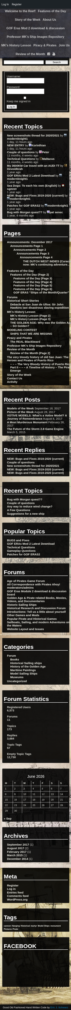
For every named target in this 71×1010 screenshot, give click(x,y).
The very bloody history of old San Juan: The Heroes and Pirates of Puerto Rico (38, 358)
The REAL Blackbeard (25, 341)
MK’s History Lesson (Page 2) (30, 315)
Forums (12, 297)
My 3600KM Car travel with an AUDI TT (33, 165)
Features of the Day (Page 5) (32, 285)
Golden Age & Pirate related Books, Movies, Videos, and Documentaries (37, 599)
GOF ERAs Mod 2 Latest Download (31, 175)
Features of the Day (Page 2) (29, 274)
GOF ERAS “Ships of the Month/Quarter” (41, 292)
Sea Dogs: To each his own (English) (32, 185)
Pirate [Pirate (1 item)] (15, 929)
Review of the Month (30, 54)
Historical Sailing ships (26, 663)
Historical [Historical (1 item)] (25, 926)
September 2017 (18, 844)
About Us (49, 19)
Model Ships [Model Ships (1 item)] (44, 926)
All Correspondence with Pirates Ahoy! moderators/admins (33, 586)
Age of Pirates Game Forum (26, 581)
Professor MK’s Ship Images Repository (35, 36)
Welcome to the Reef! (20, 11)
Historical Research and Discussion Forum (36, 608)
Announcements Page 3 (33, 253)
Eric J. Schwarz (59, 1007)
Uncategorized (17, 681)
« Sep (8, 818)
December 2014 (17, 858)
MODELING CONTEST (22, 329)
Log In (11, 106)
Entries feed (15, 892)
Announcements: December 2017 (29, 242)
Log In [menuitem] (5, 4)
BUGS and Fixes (18, 540)
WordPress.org (17, 899)
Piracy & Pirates (45, 45)
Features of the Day (52, 11)
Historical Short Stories (23, 300)
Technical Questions (21, 158)
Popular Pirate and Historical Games (32, 618)
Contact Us (14, 378)
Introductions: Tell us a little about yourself (36, 611)
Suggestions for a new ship (25, 513)
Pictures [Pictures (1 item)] (8, 929)
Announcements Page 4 (36, 257)
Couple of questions (21, 152)
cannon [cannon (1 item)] (7, 926)
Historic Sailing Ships (22, 604)
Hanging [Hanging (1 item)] (16, 926)
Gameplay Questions (21, 550)
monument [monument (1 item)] (55, 926)
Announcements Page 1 (26, 245)
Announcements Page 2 (29, 249)
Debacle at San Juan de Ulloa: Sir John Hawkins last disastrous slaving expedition (39, 306)
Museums (16, 677)
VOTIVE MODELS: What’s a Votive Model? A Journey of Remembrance (37, 417)
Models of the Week (20, 408)
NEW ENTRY (15, 145)
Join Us (64, 45)
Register (13, 885)
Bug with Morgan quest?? (24, 212)
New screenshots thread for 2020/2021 (33, 135)
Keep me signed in (18, 101)
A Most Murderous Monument (27, 422)
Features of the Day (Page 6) (32, 289)
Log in (11, 888)
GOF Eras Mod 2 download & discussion (35, 28)
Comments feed (18, 895)
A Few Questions (18, 510)
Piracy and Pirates (19, 337)
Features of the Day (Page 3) (32, 278)
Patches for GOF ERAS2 (23, 205)
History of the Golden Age (28, 666)
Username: (14, 76)
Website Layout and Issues (25, 629)
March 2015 (15, 855)
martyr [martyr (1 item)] (34, 926)
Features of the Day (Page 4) (32, 282)
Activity (12, 381)
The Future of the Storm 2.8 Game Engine (35, 428)
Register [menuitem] (16, 4)
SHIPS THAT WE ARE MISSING (31, 333)
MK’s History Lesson (16, 45)
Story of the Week (28, 19)
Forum (11, 655)
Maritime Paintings (23, 670)
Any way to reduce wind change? (29, 506)
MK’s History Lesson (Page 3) (30, 319)
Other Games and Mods (23, 615)
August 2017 (15, 848)
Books (14, 659)
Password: (13, 87)
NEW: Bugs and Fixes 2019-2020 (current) (35, 195)
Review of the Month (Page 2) (30, 353)
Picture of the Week (20, 412)
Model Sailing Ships (23, 673)
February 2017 (17, 851)
